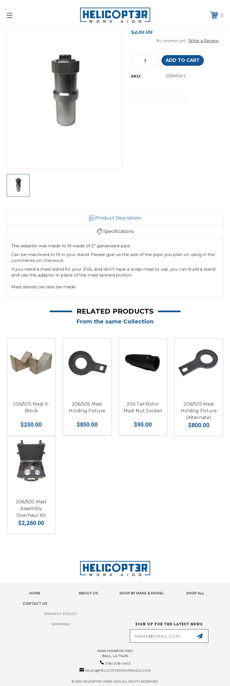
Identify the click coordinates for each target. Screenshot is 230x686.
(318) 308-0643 (118, 663)
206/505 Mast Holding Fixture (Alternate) (199, 410)
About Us (88, 593)
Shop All (195, 593)
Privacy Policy (60, 614)
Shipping (60, 624)
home (34, 593)
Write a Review (203, 40)
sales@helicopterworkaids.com (118, 670)
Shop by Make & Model (141, 593)
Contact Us (35, 603)
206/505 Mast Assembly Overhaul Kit (31, 508)
